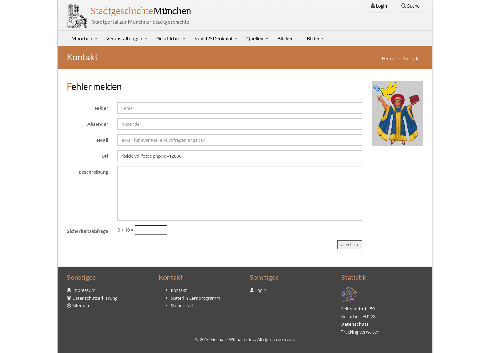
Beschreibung (93, 172)
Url (105, 156)
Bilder (313, 38)
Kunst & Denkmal (213, 38)
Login (379, 6)
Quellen (254, 38)
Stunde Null (183, 306)
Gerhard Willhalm (229, 339)
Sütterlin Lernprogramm (195, 298)
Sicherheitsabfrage (87, 231)
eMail (102, 140)
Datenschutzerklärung (95, 298)
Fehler (101, 108)
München (140, 10)
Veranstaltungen (124, 38)
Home (389, 58)
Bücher (285, 38)
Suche (410, 6)
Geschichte (168, 38)
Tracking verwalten (360, 332)
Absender (98, 124)
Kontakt (411, 58)
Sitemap (80, 306)
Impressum (84, 290)
